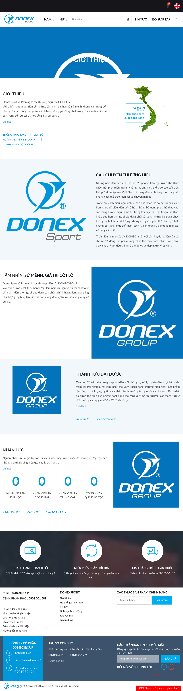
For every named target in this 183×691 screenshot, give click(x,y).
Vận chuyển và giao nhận (17, 613)
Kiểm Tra (162, 600)
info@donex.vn (23, 653)
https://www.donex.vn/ (28, 660)
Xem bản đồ (56, 661)
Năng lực (82, 419)
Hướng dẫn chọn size (15, 609)
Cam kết (32, 512)
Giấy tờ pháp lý (56, 512)
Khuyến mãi (66, 616)
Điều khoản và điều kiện (16, 626)
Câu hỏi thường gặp (14, 617)
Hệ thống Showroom (72, 602)
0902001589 (79, 655)
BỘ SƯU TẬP (161, 19)
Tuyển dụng (66, 620)
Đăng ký (170, 659)
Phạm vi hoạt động (19, 144)
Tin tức (64, 607)
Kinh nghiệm (11, 512)
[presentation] (144, 612)
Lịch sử (38, 135)
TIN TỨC (141, 19)
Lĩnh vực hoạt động (71, 611)
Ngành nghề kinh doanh (20, 139)
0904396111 (57, 655)
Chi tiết (8, 122)
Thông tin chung (14, 135)
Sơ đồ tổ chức (106, 419)
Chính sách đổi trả (13, 622)
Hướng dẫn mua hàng (15, 631)
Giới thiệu (65, 598)
